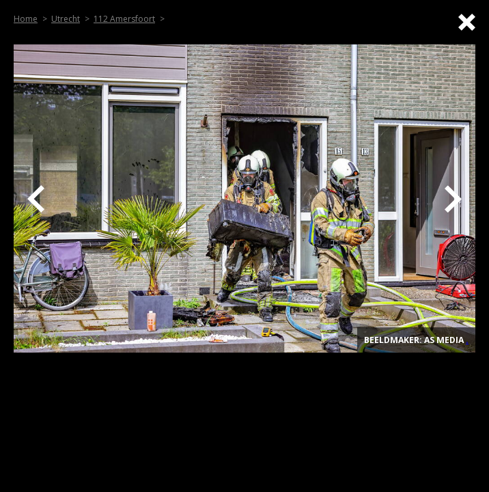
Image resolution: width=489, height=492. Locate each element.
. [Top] (467, 340)
